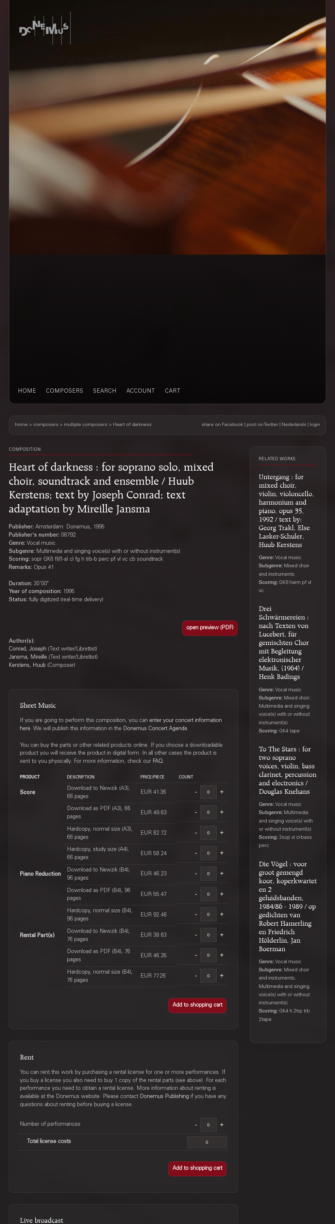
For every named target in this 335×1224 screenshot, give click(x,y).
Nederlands (294, 425)
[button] (210, 628)
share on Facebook (222, 425)
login (315, 425)
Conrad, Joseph (27, 649)
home (27, 391)
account (140, 391)
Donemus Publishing (164, 1097)
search (105, 391)
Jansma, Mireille (28, 657)
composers (64, 391)
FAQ (158, 761)
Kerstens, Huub (27, 665)
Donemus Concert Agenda (155, 729)
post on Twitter (262, 425)
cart (173, 391)
